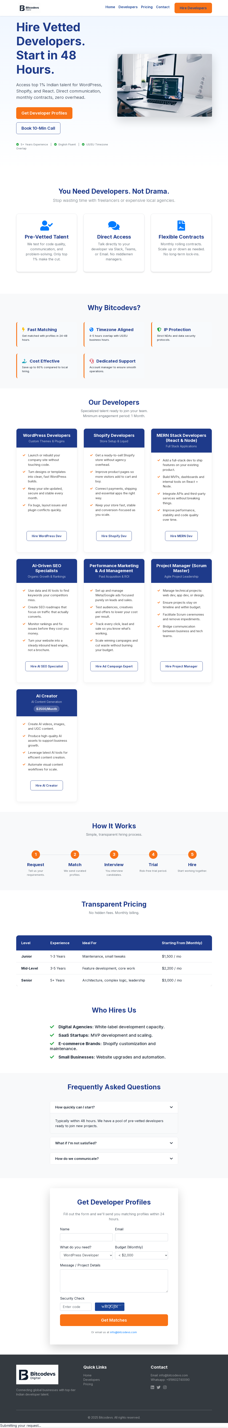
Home (110, 7)
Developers (128, 7)
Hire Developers (193, 8)
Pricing (147, 7)
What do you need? (75, 1247)
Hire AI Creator (47, 785)
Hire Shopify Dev (114, 536)
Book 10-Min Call (38, 128)
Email (119, 1229)
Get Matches (114, 1320)
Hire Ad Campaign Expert (114, 666)
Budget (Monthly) (129, 1247)
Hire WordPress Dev (46, 536)
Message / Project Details (80, 1265)
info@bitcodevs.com (123, 1332)
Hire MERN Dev (181, 536)
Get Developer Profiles (44, 113)
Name (64, 1229)
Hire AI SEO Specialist (47, 666)
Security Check (72, 1298)
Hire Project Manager (181, 666)
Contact (162, 7)
